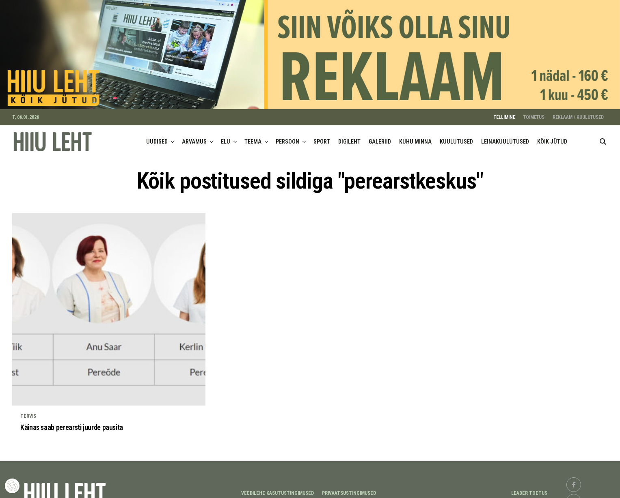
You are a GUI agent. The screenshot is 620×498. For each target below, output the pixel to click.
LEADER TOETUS (529, 488)
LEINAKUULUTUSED (505, 136)
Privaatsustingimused (349, 488)
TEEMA (252, 136)
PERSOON (287, 136)
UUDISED (157, 136)
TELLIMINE (504, 112)
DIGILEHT (349, 136)
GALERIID (380, 136)
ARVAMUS (194, 136)
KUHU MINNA (415, 136)
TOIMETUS (533, 112)
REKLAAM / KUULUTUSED (578, 112)
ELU (225, 136)
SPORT (321, 136)
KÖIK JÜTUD (552, 136)
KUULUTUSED (456, 136)
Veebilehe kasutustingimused (277, 488)
